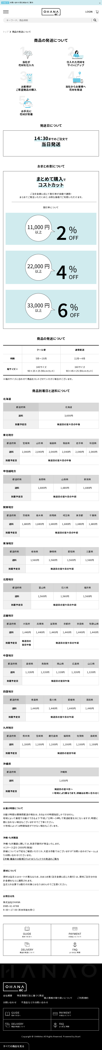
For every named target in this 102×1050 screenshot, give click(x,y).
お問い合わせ (10, 1002)
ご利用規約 (82, 998)
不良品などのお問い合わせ (34, 1002)
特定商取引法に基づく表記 (30, 995)
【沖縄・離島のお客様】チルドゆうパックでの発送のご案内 (31, 858)
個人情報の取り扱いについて (58, 998)
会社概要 (7, 995)
